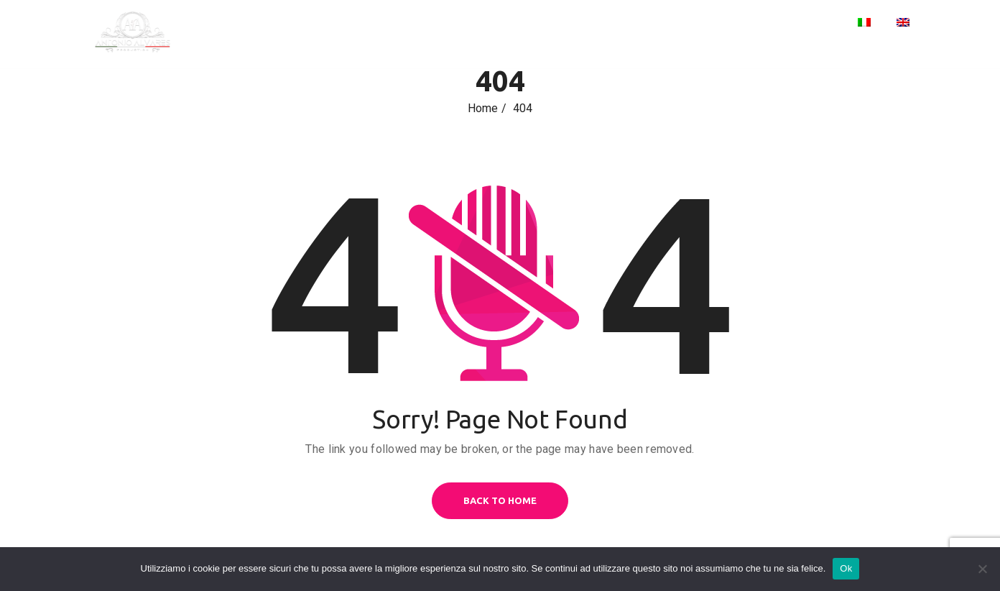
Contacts (808, 23)
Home (685, 23)
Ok (846, 568)
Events (740, 23)
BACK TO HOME (500, 500)
